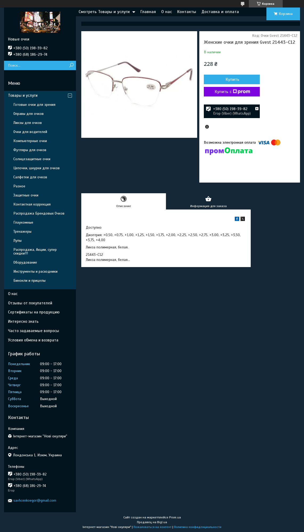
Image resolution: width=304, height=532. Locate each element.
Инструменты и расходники (35, 271)
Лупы (17, 240)
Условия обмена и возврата (33, 340)
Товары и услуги (23, 95)
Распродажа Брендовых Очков (38, 213)
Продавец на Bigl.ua (152, 522)
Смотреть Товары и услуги (104, 11)
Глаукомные (23, 222)
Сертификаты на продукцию (34, 312)
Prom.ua (175, 517)
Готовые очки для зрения (34, 104)
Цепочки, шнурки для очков (36, 168)
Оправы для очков (28, 113)
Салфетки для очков (30, 177)
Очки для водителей (30, 132)
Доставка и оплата (220, 11)
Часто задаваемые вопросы (33, 330)
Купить (232, 79)
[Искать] (71, 65)
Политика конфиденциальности (197, 527)
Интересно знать (23, 321)
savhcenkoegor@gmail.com (34, 500)
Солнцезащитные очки (31, 159)
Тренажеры (22, 231)
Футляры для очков (29, 150)
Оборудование (25, 262)
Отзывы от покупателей (30, 303)
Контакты (186, 11)
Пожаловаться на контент (152, 527)
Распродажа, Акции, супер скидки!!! (35, 251)
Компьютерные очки (30, 141)
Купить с (232, 91)
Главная (148, 11)
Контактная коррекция (32, 204)
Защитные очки (25, 195)
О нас (166, 11)
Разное (19, 186)
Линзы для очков (27, 122)
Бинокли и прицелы (29, 280)
